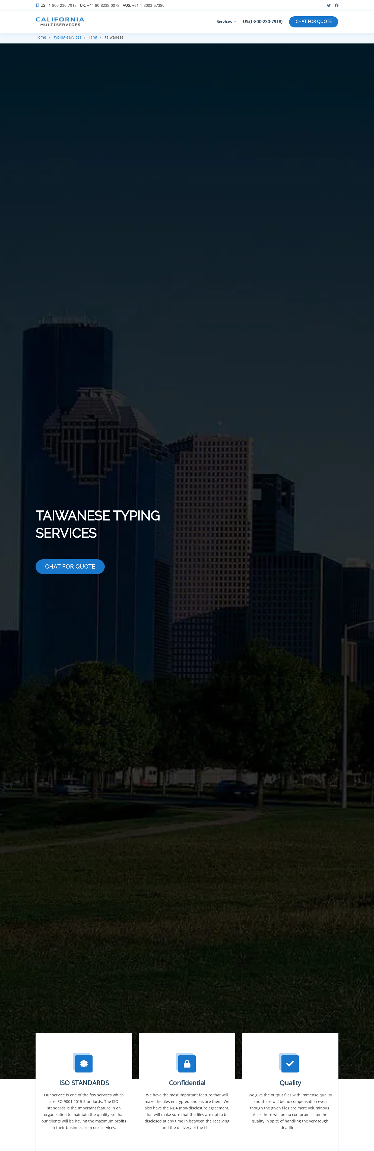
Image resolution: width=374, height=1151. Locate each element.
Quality (290, 1082)
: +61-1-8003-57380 (143, 5)
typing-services (67, 37)
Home (41, 37)
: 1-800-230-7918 (58, 5)
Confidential (187, 1082)
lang (93, 37)
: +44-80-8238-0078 (99, 5)
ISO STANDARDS (84, 1082)
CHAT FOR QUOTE (314, 22)
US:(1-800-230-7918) (261, 21)
